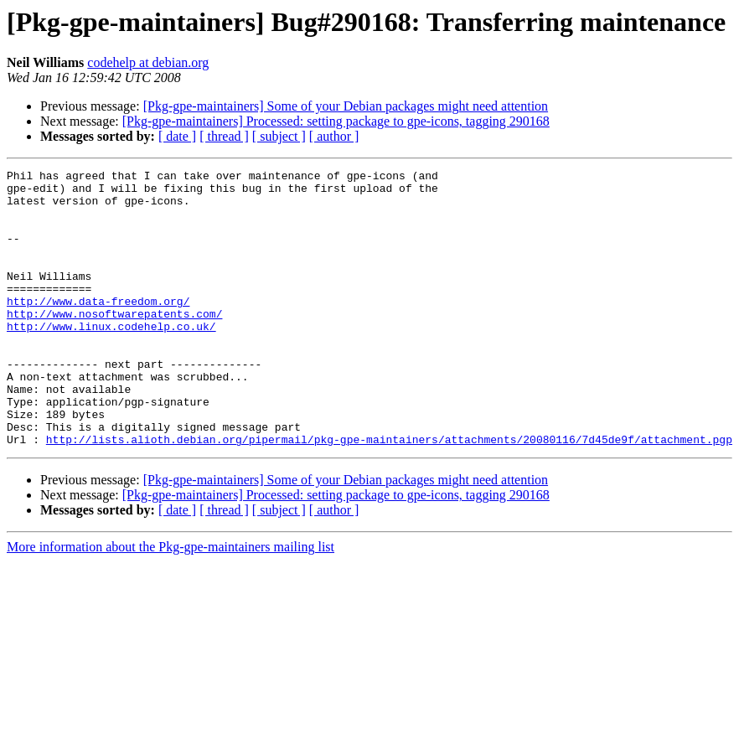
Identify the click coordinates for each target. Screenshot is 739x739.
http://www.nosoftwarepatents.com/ (114, 343)
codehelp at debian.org (148, 62)
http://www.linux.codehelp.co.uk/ (111, 358)
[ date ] (177, 136)
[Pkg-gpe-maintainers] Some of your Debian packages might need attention (345, 106)
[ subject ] (279, 136)
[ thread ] (224, 136)
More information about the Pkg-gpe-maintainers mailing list (170, 602)
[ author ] (334, 136)
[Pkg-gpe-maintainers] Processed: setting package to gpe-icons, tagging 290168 (336, 121)
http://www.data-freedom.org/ (98, 328)
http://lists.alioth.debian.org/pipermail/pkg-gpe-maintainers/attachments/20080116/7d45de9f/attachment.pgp (389, 494)
